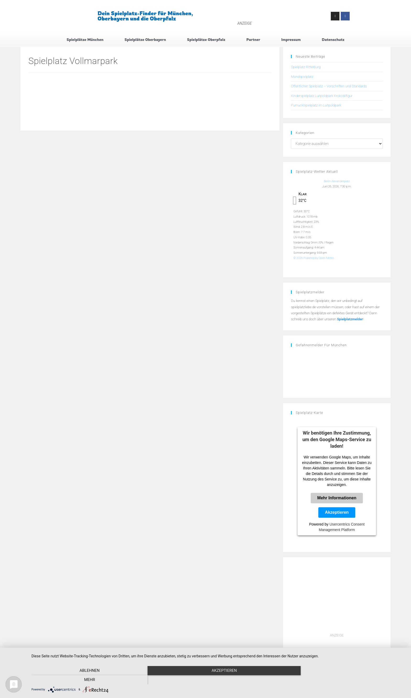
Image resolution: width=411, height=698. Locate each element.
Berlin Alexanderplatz (337, 181)
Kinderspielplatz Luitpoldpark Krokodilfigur (321, 96)
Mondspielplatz (302, 77)
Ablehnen (88, 680)
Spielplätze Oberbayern (145, 39)
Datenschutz (333, 39)
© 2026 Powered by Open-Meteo (313, 258)
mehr (349, 680)
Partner (253, 39)
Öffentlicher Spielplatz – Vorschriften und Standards (329, 86)
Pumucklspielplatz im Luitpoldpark (316, 105)
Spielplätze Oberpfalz (206, 39)
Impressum (291, 39)
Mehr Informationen (336, 498)
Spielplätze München (85, 39)
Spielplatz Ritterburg (306, 67)
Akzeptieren (337, 512)
